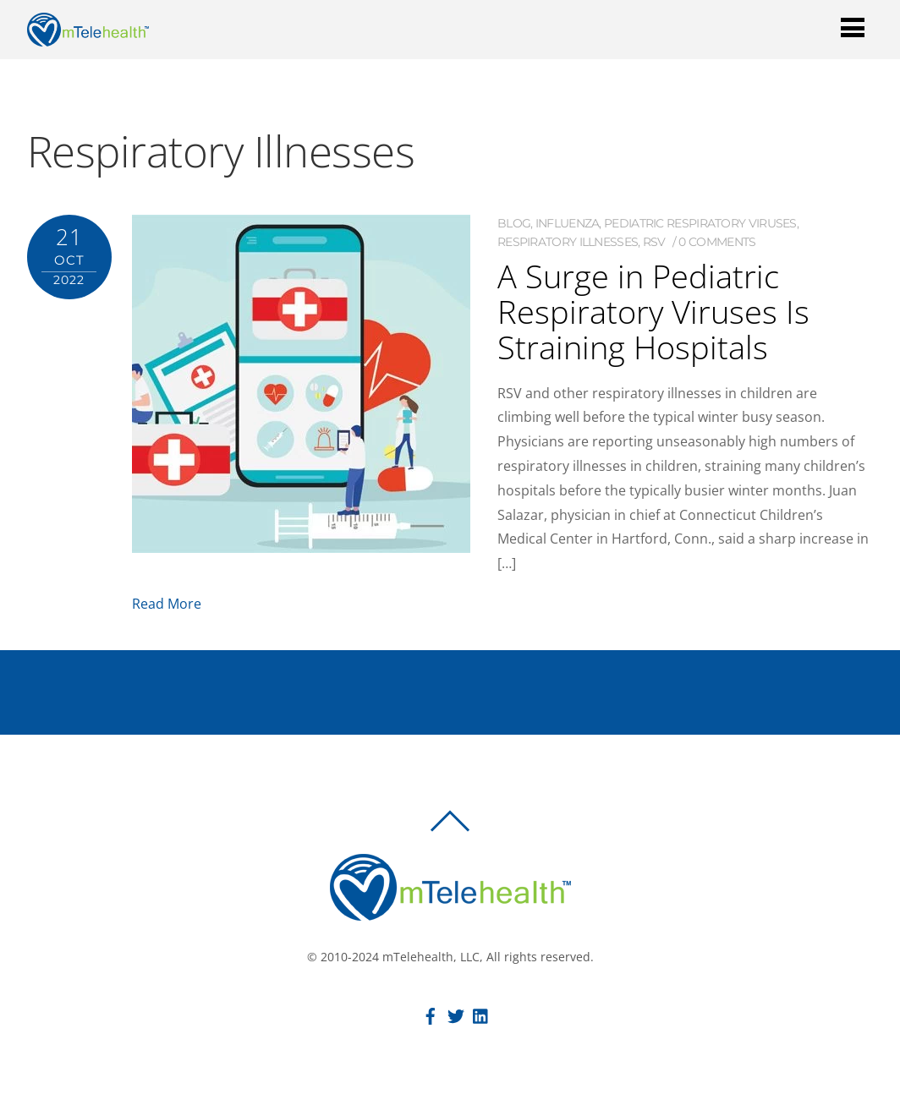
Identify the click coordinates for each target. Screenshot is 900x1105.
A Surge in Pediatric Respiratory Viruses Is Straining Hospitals (653, 311)
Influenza (567, 223)
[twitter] (456, 1013)
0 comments (716, 242)
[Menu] (852, 26)
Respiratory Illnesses (567, 242)
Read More (166, 603)
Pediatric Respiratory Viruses (700, 223)
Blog (513, 223)
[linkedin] (481, 1013)
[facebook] (430, 1013)
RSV (654, 242)
